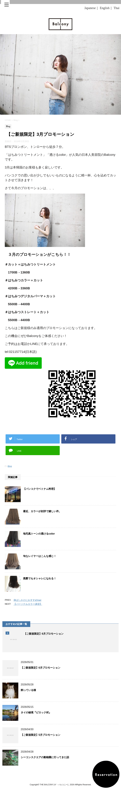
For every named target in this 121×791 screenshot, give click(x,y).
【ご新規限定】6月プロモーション (44, 633)
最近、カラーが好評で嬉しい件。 (42, 511)
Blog (10, 466)
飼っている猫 (28, 690)
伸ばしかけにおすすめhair (27, 600)
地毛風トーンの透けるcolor (39, 533)
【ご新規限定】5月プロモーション (40, 735)
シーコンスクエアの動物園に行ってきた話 (45, 757)
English (105, 8)
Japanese (90, 8)
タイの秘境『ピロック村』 (36, 712)
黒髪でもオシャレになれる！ (39, 578)
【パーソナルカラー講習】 (28, 604)
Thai (116, 8)
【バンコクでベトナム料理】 (39, 489)
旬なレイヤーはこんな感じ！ (39, 556)
